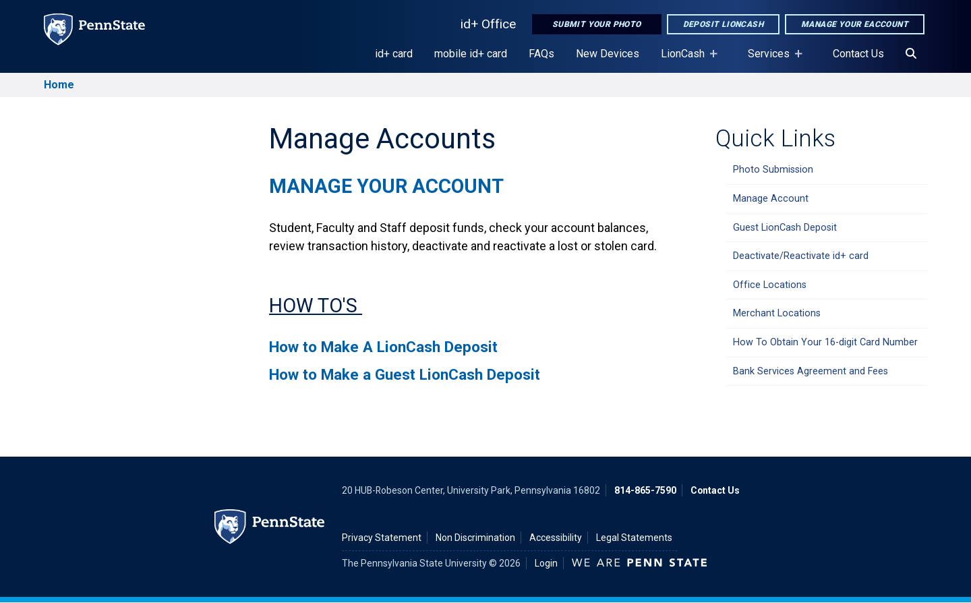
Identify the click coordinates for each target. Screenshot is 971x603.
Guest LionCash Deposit (785, 227)
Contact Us (858, 53)
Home (59, 84)
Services (771, 60)
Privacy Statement (381, 537)
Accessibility (555, 537)
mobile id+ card (470, 53)
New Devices (607, 53)
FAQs (541, 53)
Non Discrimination (475, 537)
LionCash (685, 60)
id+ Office (488, 24)
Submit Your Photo (596, 24)
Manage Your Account (386, 186)
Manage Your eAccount (854, 24)
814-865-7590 (645, 490)
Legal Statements (634, 537)
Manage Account (770, 198)
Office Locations (769, 285)
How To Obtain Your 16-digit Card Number (825, 342)
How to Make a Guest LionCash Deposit (404, 374)
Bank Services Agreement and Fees (810, 371)
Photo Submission (773, 169)
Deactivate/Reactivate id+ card (801, 256)
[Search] (911, 54)
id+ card (394, 53)
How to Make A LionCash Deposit (383, 346)
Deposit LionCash (723, 24)
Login (546, 563)
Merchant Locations (777, 313)
